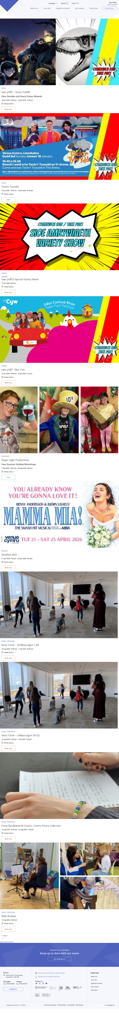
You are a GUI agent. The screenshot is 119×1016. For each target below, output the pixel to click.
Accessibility (71, 1012)
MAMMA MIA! (9, 558)
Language (51, 3)
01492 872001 (22, 991)
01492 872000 (112, 5)
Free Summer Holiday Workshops (19, 466)
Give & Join (94, 8)
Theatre (4, 274)
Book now (8, 294)
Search (74, 3)
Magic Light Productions (15, 463)
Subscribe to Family (7, 949)
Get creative (79, 8)
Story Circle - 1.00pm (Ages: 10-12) (21, 740)
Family (3, 88)
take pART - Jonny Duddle (16, 92)
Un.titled (109, 1012)
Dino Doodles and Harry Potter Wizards (22, 96)
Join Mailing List (59, 966)
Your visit (47, 8)
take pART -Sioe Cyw (13, 371)
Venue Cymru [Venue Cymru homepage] (7, 4)
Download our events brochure (49, 984)
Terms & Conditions (50, 1012)
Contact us (13, 996)
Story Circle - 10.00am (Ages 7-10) (20, 649)
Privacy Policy (62, 1012)
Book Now (8, 110)
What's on (34, 8)
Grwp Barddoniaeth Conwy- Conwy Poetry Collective (32, 831)
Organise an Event (63, 8)
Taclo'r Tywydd (10, 187)
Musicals (4, 554)
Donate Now (109, 8)
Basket (63, 3)
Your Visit (94, 987)
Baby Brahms (8, 922)
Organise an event (96, 990)
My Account (79, 1012)
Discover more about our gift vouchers (51, 980)
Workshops (5, 459)
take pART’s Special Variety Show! (20, 280)
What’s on (94, 984)
